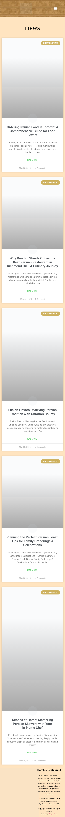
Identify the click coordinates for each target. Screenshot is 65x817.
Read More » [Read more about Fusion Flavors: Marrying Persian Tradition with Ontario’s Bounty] (32, 439)
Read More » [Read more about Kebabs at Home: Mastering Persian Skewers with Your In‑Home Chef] (32, 753)
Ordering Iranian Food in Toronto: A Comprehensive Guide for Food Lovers (32, 131)
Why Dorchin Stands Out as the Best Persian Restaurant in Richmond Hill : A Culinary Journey (32, 262)
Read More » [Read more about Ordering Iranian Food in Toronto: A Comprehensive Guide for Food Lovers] (32, 160)
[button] (55, 8)
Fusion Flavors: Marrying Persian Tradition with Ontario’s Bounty (32, 412)
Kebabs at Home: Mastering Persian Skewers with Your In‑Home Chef (32, 724)
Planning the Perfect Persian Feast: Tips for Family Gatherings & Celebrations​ (33, 541)
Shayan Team (53, 814)
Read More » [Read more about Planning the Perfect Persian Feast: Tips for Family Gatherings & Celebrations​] (32, 570)
